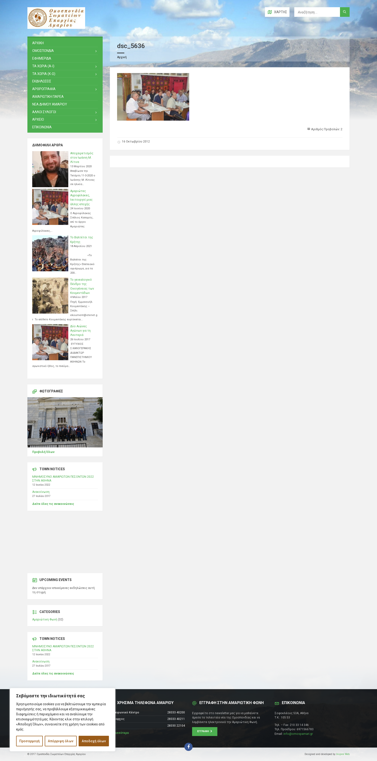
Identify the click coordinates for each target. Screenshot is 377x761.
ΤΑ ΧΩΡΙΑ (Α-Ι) (43, 66)
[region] (62, 719)
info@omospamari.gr (298, 734)
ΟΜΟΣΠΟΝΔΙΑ (43, 51)
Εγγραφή (204, 731)
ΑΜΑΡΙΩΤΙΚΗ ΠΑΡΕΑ (48, 97)
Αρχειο (38, 119)
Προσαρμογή (29, 741)
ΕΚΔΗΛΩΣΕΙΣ (41, 81)
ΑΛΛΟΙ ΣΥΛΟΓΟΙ (44, 112)
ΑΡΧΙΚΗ (38, 43)
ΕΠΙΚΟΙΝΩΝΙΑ (42, 127)
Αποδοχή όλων (94, 741)
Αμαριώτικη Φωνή (44, 619)
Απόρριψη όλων (60, 741)
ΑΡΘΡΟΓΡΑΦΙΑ (44, 89)
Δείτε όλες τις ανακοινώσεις (53, 504)
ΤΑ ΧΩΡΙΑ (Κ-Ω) (43, 74)
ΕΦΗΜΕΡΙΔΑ (41, 58)
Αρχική (122, 57)
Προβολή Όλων (43, 452)
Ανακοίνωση (41, 492)
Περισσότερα (119, 733)
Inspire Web (343, 754)
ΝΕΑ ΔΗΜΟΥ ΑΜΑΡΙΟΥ (49, 104)
